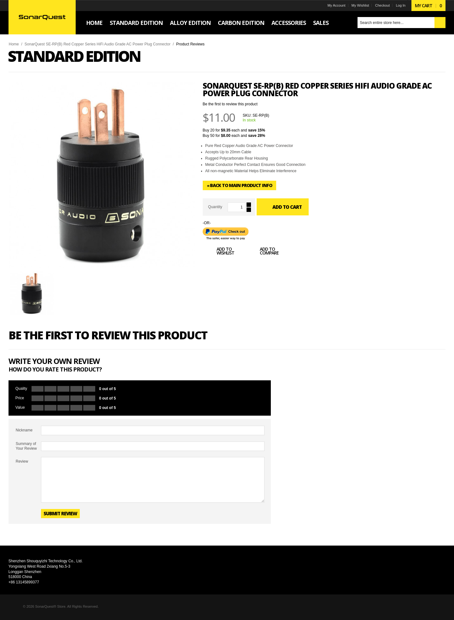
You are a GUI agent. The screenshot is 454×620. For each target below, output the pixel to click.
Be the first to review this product (230, 104)
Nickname (24, 430)
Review (22, 461)
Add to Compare (263, 252)
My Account (336, 5)
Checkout (382, 5)
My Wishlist (360, 5)
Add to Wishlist (219, 252)
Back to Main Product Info (239, 185)
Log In (400, 5)
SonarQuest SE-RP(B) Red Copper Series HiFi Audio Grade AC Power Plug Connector (98, 44)
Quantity (216, 207)
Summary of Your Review (26, 446)
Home (14, 44)
